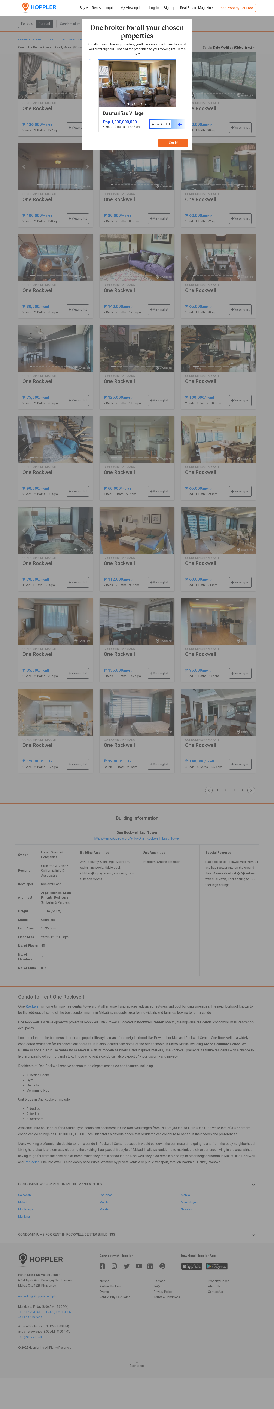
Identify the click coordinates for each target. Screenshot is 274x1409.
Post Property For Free (235, 8)
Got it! (173, 143)
